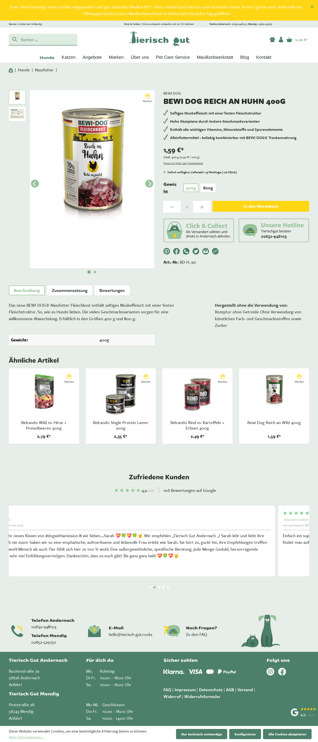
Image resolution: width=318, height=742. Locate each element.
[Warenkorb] (297, 39)
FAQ (167, 690)
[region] (159, 10)
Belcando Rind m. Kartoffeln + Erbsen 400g (197, 425)
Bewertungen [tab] (112, 290)
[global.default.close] (312, 6)
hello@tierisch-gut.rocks (130, 634)
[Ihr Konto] (281, 39)
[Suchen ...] (48, 39)
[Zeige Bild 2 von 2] (95, 272)
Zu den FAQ (196, 634)
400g (191, 188)
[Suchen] (14, 39)
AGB (230, 690)
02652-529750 (43, 642)
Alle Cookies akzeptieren (287, 734)
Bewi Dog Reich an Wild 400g (274, 422)
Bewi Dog (172, 93)
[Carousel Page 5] (168, 587)
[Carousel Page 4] (163, 587)
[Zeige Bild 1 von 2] (89, 272)
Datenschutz (211, 690)
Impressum (185, 690)
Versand (245, 690)
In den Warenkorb (261, 206)
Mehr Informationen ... (27, 737)
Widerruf (172, 696)
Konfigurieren (245, 734)
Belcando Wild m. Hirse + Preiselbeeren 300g (43, 425)
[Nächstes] (149, 184)
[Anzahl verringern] (172, 207)
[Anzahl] (187, 207)
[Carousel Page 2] (154, 587)
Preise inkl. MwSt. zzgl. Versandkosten (183, 163)
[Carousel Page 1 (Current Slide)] (150, 587)
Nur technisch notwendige (201, 734)
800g (208, 188)
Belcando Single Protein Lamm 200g (120, 425)
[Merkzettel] (272, 39)
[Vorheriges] (35, 184)
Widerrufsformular (202, 696)
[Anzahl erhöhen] (202, 207)
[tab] (27, 290)
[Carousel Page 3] (159, 587)
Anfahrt (15, 684)
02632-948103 (43, 627)
